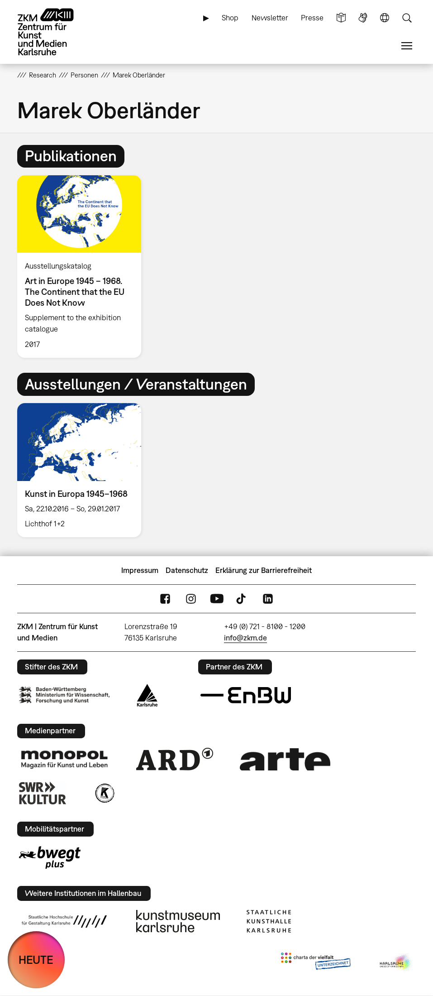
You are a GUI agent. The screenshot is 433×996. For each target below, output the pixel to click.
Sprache (385, 18)
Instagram (191, 599)
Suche (407, 18)
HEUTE (36, 959)
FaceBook (165, 599)
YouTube (217, 599)
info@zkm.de (245, 637)
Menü (407, 46)
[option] (83, 266)
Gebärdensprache (363, 18)
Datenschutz (187, 570)
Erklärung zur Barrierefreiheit (263, 570)
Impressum (139, 570)
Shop (230, 17)
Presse (312, 17)
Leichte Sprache (341, 18)
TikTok (242, 599)
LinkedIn (268, 599)
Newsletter (270, 17)
